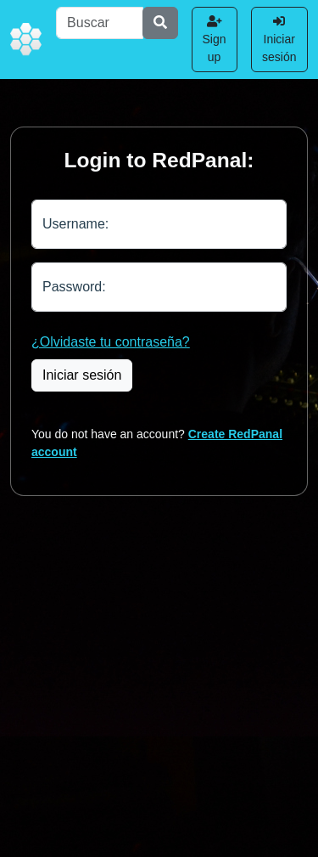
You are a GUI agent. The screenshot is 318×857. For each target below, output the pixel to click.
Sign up (214, 39)
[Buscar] (99, 23)
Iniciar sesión (279, 39)
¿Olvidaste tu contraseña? (110, 342)
